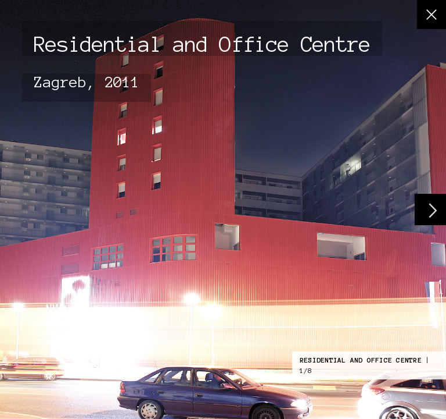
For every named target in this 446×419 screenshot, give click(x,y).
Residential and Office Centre (361, 360)
